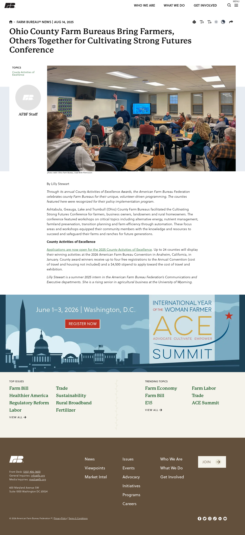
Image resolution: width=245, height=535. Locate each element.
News (90, 459)
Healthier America (28, 395)
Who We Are (171, 459)
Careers (129, 503)
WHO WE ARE (144, 5)
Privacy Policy (60, 518)
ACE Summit (205, 403)
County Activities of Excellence (23, 73)
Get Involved (172, 477)
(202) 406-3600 (32, 472)
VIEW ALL (17, 417)
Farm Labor (204, 388)
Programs (131, 494)
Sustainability (71, 395)
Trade (62, 388)
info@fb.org (38, 475)
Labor (15, 410)
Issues (128, 459)
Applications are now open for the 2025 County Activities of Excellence (99, 249)
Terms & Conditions (78, 518)
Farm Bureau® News (34, 21)
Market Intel (96, 477)
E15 (148, 403)
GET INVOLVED (205, 5)
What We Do (171, 468)
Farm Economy (161, 388)
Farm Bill (18, 388)
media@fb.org (37, 479)
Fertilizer (65, 410)
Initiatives (131, 486)
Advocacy (131, 477)
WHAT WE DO (174, 5)
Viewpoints (95, 468)
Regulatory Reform (29, 403)
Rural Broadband (74, 403)
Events (128, 468)
